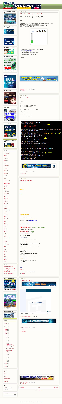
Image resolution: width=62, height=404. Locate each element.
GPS (5, 236)
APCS (5, 163)
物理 (4, 256)
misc (5, 231)
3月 (6, 358)
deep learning (6, 244)
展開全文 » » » (22, 269)
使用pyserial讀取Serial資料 (8, 266)
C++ (4, 226)
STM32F (5, 241)
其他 (4, 216)
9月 (6, 340)
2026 (6, 322)
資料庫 (5, 223)
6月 (6, 354)
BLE (4, 233)
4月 (6, 357)
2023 (6, 326)
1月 (6, 361)
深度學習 (5, 176)
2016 (6, 363)
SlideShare (6, 381)
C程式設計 (5, 158)
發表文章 (6, 387)
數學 (4, 221)
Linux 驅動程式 (6, 153)
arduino (5, 228)
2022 (6, 327)
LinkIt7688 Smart (7, 238)
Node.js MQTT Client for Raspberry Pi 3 (26, 316)
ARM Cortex (6, 165)
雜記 (4, 261)
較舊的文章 (56, 387)
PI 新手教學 (6, 191)
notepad (5, 208)
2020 (6, 330)
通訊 (4, 178)
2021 (6, 329)
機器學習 (5, 171)
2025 (6, 323)
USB (5, 213)
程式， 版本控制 (24, 173)
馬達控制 (5, 203)
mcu (4, 188)
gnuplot (5, 229)
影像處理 (5, 185)
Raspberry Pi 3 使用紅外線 (26, 180)
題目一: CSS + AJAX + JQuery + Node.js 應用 (31, 13)
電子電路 (5, 186)
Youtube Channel (7, 378)
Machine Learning (7, 183)
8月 (6, 341)
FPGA (5, 190)
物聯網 (23, 383)
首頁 (39, 387)
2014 (6, 366)
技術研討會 (6, 218)
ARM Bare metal (6, 180)
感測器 (5, 196)
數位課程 (5, 219)
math (5, 246)
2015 (6, 364)
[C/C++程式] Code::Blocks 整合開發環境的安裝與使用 (10, 271)
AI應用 (5, 211)
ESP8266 (5, 234)
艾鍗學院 (5, 373)
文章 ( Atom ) (40, 389)
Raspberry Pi (24, 273)
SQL (4, 239)
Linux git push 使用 (24, 97)
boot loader (6, 206)
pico (4, 249)
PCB (5, 175)
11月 (7, 337)
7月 (6, 343)
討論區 (5, 376)
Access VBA (6, 198)
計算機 (5, 259)
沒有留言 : (26, 171)
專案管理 (5, 251)
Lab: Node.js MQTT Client (26, 280)
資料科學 (5, 160)
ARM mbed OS (6, 181)
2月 (6, 360)
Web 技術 (23, 90)
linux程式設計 (6, 193)
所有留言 (6, 389)
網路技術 (5, 201)
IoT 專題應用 (23, 331)
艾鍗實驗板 (6, 173)
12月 (7, 336)
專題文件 (5, 170)
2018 (6, 333)
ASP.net (5, 224)
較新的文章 (22, 387)
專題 (25, 383)
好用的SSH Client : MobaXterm (9, 273)
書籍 (4, 254)
